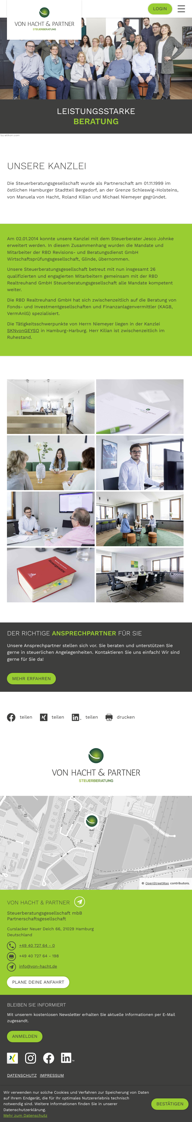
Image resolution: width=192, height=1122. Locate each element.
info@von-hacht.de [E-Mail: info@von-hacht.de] (38, 966)
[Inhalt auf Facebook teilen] (23, 717)
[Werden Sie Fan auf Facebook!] (48, 1058)
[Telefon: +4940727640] (37, 946)
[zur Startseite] (44, 20)
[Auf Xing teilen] (56, 717)
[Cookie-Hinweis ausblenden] (170, 1104)
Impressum (52, 1075)
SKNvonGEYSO (23, 330)
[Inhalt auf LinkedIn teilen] (89, 717)
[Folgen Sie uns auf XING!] (12, 1058)
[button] (160, 8)
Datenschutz (22, 1075)
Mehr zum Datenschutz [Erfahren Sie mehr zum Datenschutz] (25, 1115)
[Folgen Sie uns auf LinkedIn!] (67, 1058)
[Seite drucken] (124, 717)
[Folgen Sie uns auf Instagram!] (30, 1058)
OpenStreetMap (157, 883)
